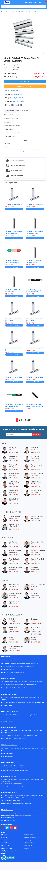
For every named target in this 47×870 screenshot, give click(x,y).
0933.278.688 (13, 468)
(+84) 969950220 (14, 622)
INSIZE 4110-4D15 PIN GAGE (34, 204)
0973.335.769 (13, 553)
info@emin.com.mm (10, 784)
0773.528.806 (13, 605)
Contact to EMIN (6, 838)
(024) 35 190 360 (8, 671)
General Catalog (6, 841)
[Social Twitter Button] (7, 826)
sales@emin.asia (9, 769)
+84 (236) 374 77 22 (20, 734)
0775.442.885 (13, 588)
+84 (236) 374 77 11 (9, 734)
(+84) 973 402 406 (39, 701)
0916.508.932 (13, 545)
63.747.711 (20, 98)
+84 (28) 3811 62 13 (31, 683)
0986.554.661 (35, 459)
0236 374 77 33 (36, 588)
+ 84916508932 (8, 766)
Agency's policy (29, 844)
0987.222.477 (13, 502)
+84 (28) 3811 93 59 (20, 683)
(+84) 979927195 (36, 641)
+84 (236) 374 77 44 (9, 737)
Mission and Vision (7, 847)
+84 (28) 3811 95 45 (9, 686)
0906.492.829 (35, 596)
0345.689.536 (13, 596)
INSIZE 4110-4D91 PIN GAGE (34, 376)
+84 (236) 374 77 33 (32, 734)
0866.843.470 (13, 570)
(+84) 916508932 (36, 622)
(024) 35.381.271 (19, 665)
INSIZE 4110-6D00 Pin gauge (34, 347)
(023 (14, 98)
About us (4, 833)
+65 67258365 (19, 766)
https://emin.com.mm (26, 784)
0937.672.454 (35, 570)
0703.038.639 (35, 562)
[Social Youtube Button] (15, 826)
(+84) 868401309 (14, 641)
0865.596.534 (35, 468)
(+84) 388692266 (14, 630)
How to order (5, 844)
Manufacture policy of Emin (32, 836)
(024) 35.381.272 (29, 665)
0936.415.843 (13, 519)
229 (29, 419)
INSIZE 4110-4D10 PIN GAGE (13, 376)
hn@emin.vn (20, 671)
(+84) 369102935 (14, 649)
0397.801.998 (35, 493)
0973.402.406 (35, 519)
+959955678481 (17, 782)
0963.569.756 (13, 451)
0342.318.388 (35, 553)
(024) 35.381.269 (16, 94)
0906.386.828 (35, 545)
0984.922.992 (13, 562)
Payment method (29, 833)
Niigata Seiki (16, 65)
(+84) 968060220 (36, 633)
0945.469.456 (13, 493)
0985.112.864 (35, 476)
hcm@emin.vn (23, 686)
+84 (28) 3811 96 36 (9, 683)
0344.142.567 (13, 485)
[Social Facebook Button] (3, 826)
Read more (24, 152)
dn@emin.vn (22, 737)
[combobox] (22, 6)
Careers (27, 847)
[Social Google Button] (11, 826)
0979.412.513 (13, 476)
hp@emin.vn (8, 719)
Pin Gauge (8, 12)
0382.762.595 (13, 459)
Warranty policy (29, 841)
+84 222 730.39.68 (10, 701)
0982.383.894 (35, 485)
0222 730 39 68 (14, 528)
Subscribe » (36, 433)
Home (2, 12)
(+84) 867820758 (10, 668)
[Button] (1, 2)
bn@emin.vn (8, 704)
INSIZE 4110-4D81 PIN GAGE (13, 204)
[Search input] (22, 6)
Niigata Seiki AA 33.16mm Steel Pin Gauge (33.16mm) (26, 12)
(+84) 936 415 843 (25, 701)
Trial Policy (5, 836)
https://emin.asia (24, 769)
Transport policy (29, 838)
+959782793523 (8, 782)
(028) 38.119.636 (16, 105)
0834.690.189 (35, 451)
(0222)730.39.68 (18, 101)
